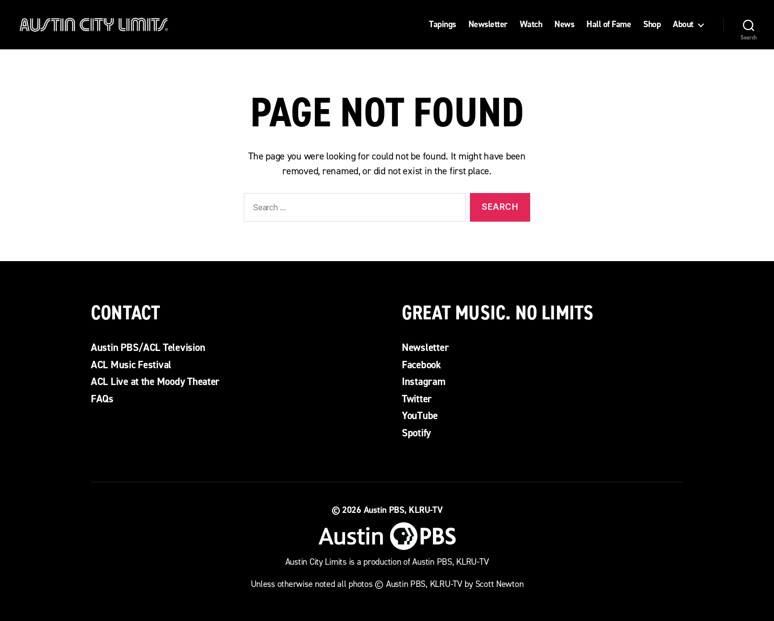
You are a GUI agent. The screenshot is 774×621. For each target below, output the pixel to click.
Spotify (416, 433)
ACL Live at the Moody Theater (155, 381)
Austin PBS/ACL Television (148, 347)
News (564, 24)
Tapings (442, 24)
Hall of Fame (608, 24)
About (683, 24)
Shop (651, 24)
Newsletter (487, 24)
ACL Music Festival (131, 365)
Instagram (424, 381)
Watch (531, 24)
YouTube (420, 416)
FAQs (102, 399)
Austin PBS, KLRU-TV (403, 510)
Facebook (421, 365)
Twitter (417, 399)
